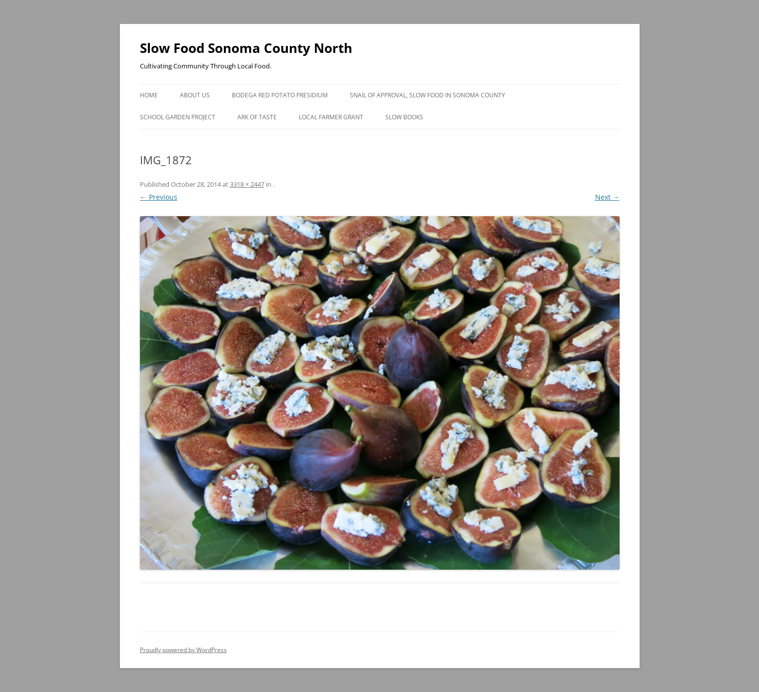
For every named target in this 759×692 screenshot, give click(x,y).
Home (149, 95)
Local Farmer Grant (331, 117)
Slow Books (404, 117)
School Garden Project (177, 117)
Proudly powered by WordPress (183, 650)
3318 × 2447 (247, 184)
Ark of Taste (257, 117)
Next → (607, 197)
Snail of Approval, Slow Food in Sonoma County (427, 95)
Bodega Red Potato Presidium (280, 95)
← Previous (158, 197)
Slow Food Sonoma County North (246, 48)
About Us (195, 95)
